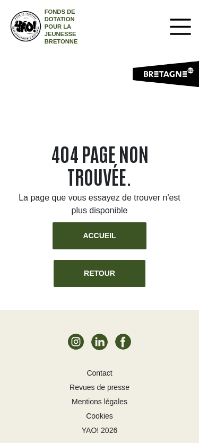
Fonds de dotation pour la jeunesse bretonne (61, 26)
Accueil (99, 235)
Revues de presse (99, 387)
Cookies (99, 416)
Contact (99, 373)
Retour (99, 273)
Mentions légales (99, 401)
